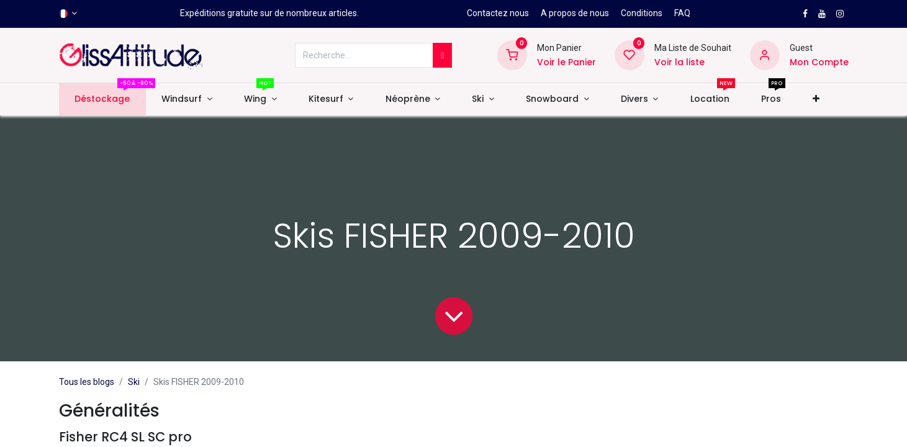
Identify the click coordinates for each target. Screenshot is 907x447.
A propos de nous (575, 13)
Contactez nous (498, 13)
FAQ (682, 13)
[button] (815, 99)
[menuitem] (102, 99)
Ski (134, 382)
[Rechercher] (442, 55)
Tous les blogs (86, 382)
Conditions (641, 13)
